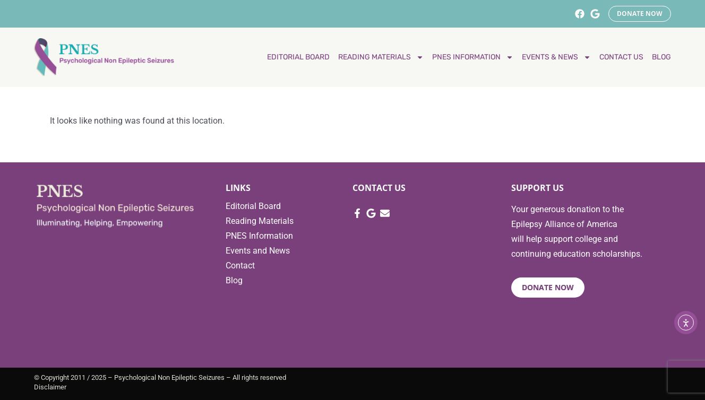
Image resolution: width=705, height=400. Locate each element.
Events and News (258, 251)
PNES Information (472, 57)
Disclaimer (50, 387)
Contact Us (621, 57)
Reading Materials (260, 221)
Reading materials (381, 57)
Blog (661, 57)
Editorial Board (298, 57)
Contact (240, 265)
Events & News (556, 57)
